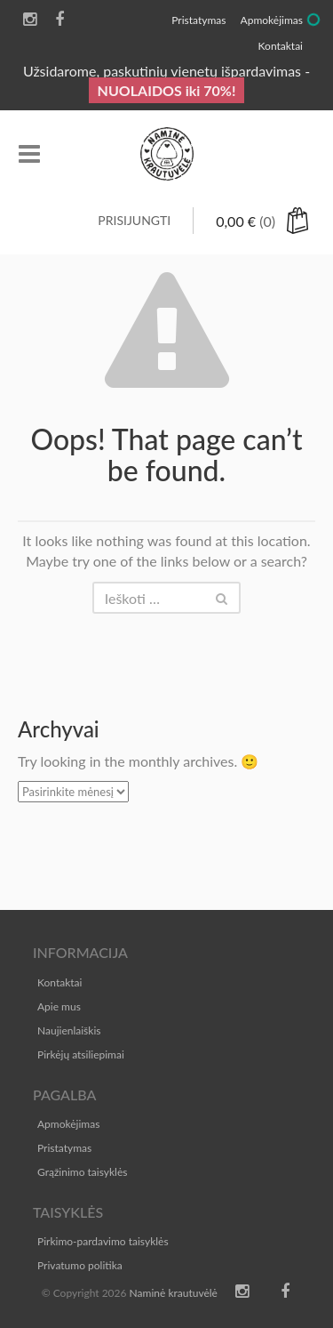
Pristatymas (64, 1148)
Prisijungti (134, 220)
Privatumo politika (80, 1265)
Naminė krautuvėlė (174, 1293)
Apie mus (59, 1006)
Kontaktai (59, 982)
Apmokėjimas (68, 1124)
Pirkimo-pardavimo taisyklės (103, 1241)
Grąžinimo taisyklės (82, 1172)
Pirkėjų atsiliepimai (80, 1054)
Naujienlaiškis (68, 1030)
